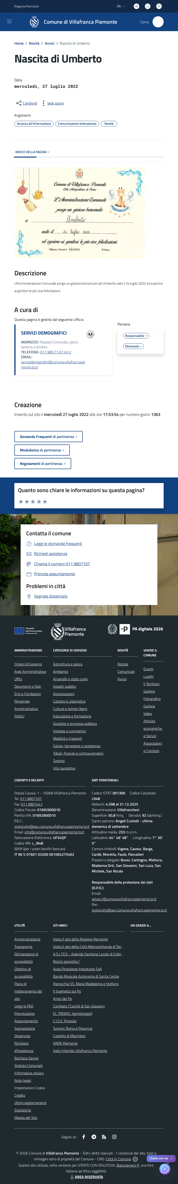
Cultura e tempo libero (70, 708)
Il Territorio (151, 684)
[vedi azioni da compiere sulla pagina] (52, 103)
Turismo (59, 760)
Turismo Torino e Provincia (72, 1028)
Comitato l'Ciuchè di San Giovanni (79, 1006)
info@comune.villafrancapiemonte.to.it (54, 832)
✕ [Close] (171, 1158)
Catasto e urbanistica (69, 701)
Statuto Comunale (28, 1065)
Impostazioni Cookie (29, 1088)
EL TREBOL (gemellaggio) (72, 1013)
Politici (19, 716)
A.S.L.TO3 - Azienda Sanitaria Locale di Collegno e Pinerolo (98, 954)
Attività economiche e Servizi (152, 728)
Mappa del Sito (25, 1117)
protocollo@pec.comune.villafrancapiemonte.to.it (51, 826)
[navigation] (9, 21)
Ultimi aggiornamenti (30, 1102)
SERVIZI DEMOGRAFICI (44, 332)
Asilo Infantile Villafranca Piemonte (80, 1050)
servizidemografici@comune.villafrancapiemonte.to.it (53, 364)
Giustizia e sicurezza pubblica (75, 723)
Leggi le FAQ (24, 1006)
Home (19, 43)
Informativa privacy (29, 1073)
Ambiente (60, 671)
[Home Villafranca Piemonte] (71, 22)
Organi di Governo (28, 664)
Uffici (18, 679)
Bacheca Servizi (26, 1058)
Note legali (22, 1080)
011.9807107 (31, 798)
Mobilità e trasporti (67, 738)
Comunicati (126, 671)
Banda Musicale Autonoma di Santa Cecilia (86, 976)
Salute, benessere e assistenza (76, 746)
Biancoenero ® (128, 1165)
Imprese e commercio (69, 731)
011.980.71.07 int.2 (55, 352)
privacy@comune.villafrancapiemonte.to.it (124, 899)
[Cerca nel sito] (158, 21)
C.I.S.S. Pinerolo (64, 1021)
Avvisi (49, 43)
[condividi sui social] (26, 103)
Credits (19, 1095)
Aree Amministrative (30, 671)
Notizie (123, 664)
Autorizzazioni (63, 694)
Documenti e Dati (27, 686)
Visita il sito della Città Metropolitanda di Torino (89, 946)
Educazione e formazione (72, 716)
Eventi (148, 669)
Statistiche (22, 1110)
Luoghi (148, 676)
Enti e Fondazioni (27, 694)
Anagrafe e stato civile (70, 679)
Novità (34, 43)
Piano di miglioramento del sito (28, 991)
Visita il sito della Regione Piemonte (80, 939)
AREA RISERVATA (86, 1177)
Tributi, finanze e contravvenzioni (78, 753)
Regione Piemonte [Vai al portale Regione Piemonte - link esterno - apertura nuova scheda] (26, 6)
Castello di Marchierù (69, 1036)
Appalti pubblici (64, 686)
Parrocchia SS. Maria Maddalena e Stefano (85, 984)
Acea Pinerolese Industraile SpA (77, 969)
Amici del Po (62, 998)
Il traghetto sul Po (67, 991)
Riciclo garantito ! (66, 961)
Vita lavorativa (64, 768)
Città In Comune (118, 1159)
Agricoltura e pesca (67, 664)
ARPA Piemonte (65, 1043)
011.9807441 (32, 804)
